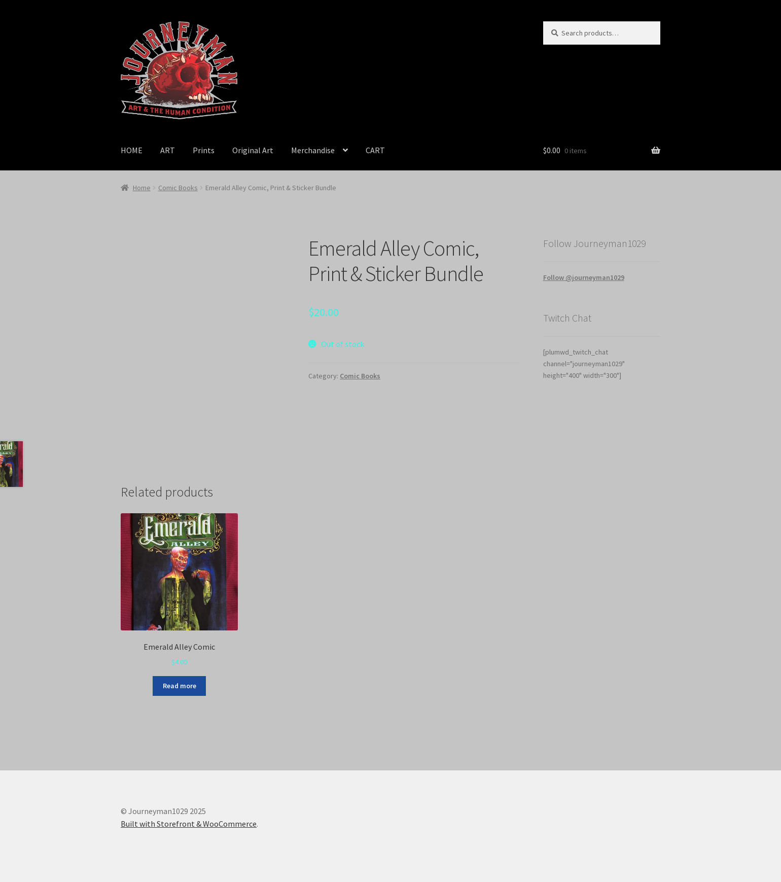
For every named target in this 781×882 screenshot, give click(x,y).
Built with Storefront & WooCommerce (189, 824)
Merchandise (313, 150)
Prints (204, 150)
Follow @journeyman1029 (583, 277)
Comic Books (178, 187)
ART (167, 150)
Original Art (252, 150)
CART (375, 150)
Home (142, 187)
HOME (132, 150)
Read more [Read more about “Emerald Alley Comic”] (179, 685)
